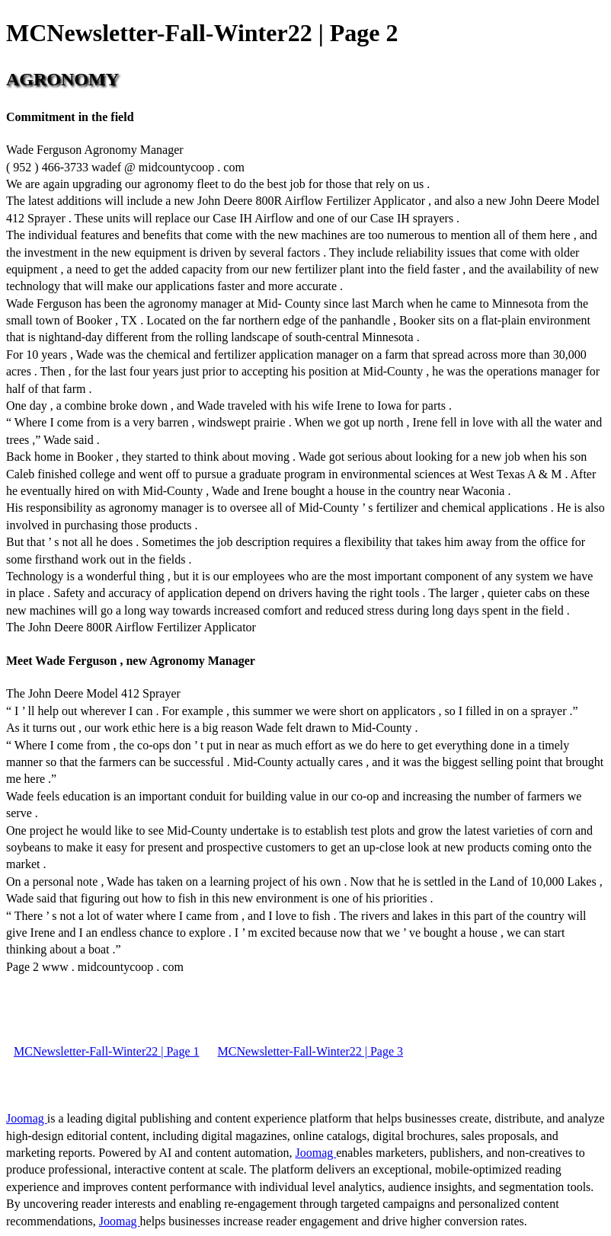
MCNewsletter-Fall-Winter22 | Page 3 (311, 1051)
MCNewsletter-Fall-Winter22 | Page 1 (107, 1051)
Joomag (26, 1118)
